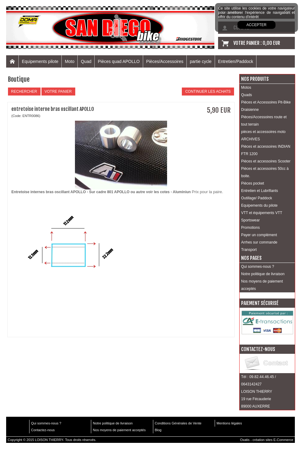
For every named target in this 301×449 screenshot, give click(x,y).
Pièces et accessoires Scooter (266, 161)
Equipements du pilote (259, 205)
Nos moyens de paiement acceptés (262, 285)
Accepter (256, 25)
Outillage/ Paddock (256, 198)
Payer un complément (259, 235)
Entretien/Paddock (235, 61)
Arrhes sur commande (259, 242)
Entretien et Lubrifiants (259, 191)
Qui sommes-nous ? (257, 266)
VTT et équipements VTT (261, 213)
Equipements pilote (40, 61)
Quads (246, 95)
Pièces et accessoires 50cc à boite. (265, 172)
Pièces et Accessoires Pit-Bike (266, 102)
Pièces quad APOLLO (118, 61)
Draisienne (250, 109)
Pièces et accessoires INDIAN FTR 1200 (265, 150)
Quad (86, 61)
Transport (249, 250)
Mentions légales (229, 423)
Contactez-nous (43, 430)
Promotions (250, 227)
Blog (158, 430)
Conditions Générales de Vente (178, 423)
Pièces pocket (252, 183)
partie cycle (201, 61)
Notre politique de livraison (262, 274)
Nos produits (255, 79)
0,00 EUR (271, 43)
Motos (246, 87)
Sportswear (250, 220)
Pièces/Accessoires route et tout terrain (264, 121)
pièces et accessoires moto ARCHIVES (263, 135)
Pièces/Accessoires (164, 61)
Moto (69, 61)
